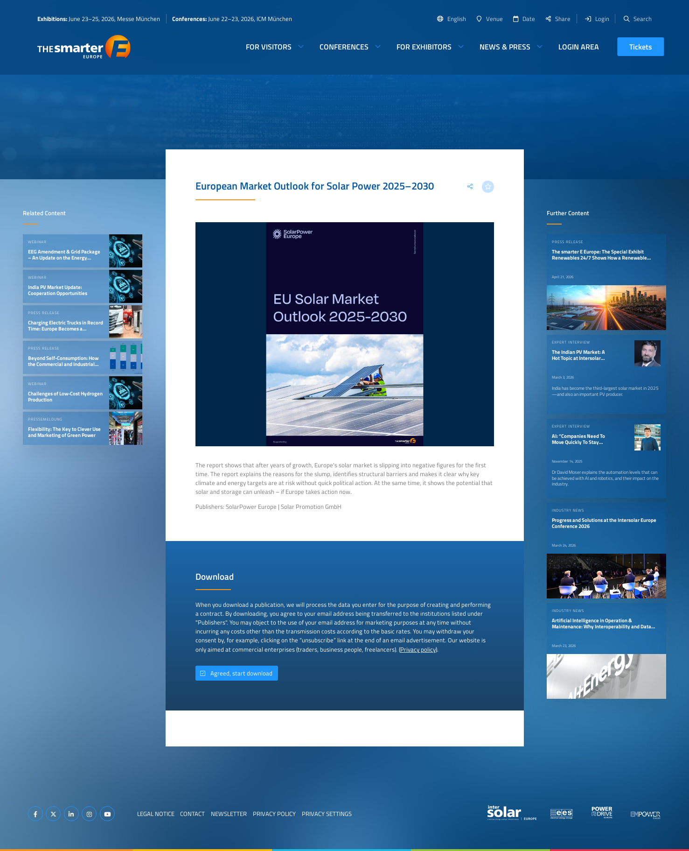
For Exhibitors (424, 46)
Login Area (578, 46)
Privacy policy (418, 649)
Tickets (640, 46)
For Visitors (269, 46)
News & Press (505, 46)
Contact (192, 813)
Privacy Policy (274, 813)
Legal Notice (155, 813)
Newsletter (229, 813)
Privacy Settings (327, 813)
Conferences (344, 46)
